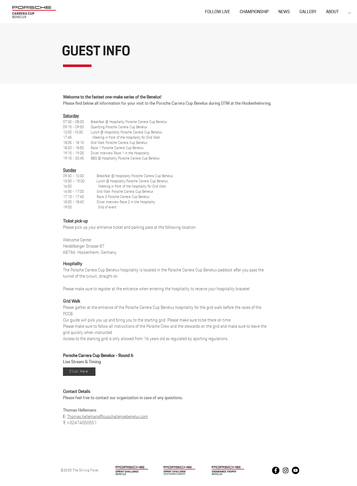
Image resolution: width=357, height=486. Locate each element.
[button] (254, 12)
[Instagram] (285, 470)
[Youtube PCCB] (295, 470)
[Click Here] (79, 371)
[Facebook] (275, 470)
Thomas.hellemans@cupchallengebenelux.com (107, 417)
